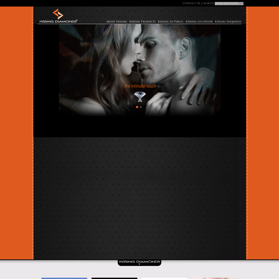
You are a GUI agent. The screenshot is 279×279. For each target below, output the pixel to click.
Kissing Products (142, 21)
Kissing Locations (199, 21)
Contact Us (191, 3)
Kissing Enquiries (228, 21)
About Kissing (116, 21)
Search (208, 3)
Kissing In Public (171, 21)
